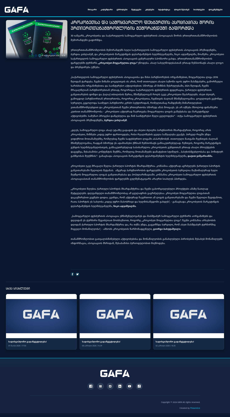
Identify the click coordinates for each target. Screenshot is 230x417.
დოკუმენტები (215, 9)
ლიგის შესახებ (180, 9)
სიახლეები (198, 9)
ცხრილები (120, 9)
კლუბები (148, 9)
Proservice (195, 408)
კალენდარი (105, 9)
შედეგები (135, 9)
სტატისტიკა (163, 9)
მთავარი (90, 9)
